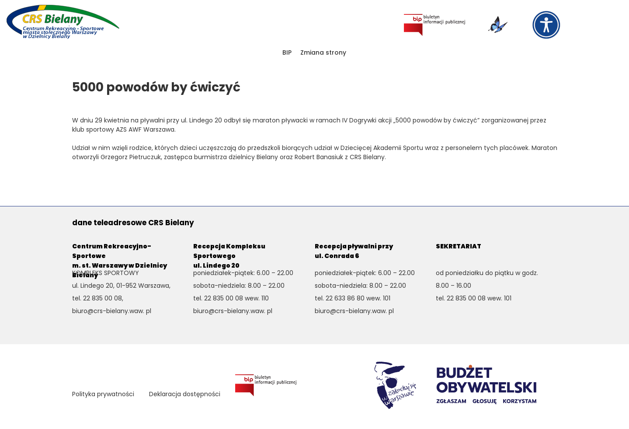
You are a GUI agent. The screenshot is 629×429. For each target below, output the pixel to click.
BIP (287, 52)
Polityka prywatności (103, 394)
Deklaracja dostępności (184, 394)
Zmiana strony (323, 52)
